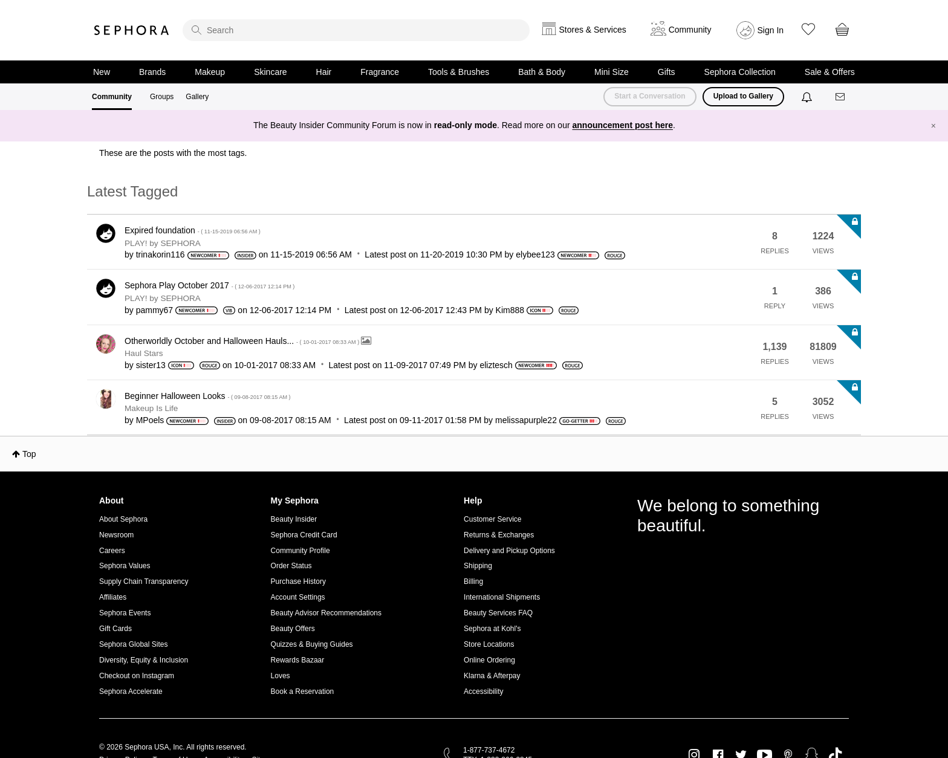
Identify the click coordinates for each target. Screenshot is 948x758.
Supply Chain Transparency (143, 581)
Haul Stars (144, 353)
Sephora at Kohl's (492, 628)
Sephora (131, 30)
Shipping (478, 566)
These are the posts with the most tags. (173, 153)
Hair (324, 72)
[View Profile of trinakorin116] (160, 254)
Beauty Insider (294, 519)
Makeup (210, 72)
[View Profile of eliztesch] (495, 365)
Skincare (270, 72)
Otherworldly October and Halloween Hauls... (243, 341)
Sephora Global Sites (133, 644)
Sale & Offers (830, 72)
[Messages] (841, 97)
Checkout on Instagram (136, 676)
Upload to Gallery (743, 96)
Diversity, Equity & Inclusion (143, 660)
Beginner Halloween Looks (208, 396)
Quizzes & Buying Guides (312, 644)
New (101, 72)
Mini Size (611, 72)
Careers (112, 550)
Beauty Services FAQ (498, 613)
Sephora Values (125, 566)
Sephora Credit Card (304, 535)
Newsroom (116, 535)
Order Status (291, 566)
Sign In (771, 30)
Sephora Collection (740, 72)
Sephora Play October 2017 (209, 285)
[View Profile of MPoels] (150, 420)
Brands (152, 72)
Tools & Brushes (458, 72)
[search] (356, 30)
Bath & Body (541, 72)
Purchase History (298, 581)
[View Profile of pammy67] (154, 310)
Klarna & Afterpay (492, 676)
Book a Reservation (302, 691)
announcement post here (623, 125)
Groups (162, 96)
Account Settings (298, 597)
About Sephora (123, 519)
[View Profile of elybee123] (535, 254)
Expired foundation (193, 230)
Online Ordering (489, 660)
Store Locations (489, 644)
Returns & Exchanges (499, 535)
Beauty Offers (293, 628)
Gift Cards (115, 628)
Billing (473, 581)
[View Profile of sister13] (151, 365)
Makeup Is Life (151, 408)
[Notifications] (808, 97)
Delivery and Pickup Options (509, 550)
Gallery (197, 96)
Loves (280, 676)
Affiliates (112, 597)
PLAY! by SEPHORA (163, 243)
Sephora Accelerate (131, 691)
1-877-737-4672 (489, 750)
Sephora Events (125, 613)
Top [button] (29, 454)
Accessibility (483, 691)
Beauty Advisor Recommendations (326, 613)
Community (112, 96)
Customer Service (492, 519)
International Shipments (502, 597)
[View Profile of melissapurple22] (526, 420)
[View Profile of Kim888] (510, 310)
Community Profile (300, 550)
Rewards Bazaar (298, 660)
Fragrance (379, 72)
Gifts (666, 72)
